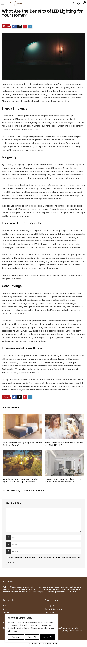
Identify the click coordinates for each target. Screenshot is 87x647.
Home (5, 605)
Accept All (47, 637)
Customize (16, 637)
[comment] (43, 520)
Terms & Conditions (53, 609)
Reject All (32, 637)
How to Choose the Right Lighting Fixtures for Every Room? (22, 444)
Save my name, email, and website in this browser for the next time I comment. (45, 557)
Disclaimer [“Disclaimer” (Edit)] (49, 612)
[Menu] (3, 3)
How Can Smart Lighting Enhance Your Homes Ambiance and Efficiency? (63, 480)
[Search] (73, 3)
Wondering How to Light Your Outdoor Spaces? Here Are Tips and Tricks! (21, 480)
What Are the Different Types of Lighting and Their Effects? (64, 444)
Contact (6, 612)
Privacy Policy (50, 605)
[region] (31, 628)
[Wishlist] (78, 3)
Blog (5, 609)
